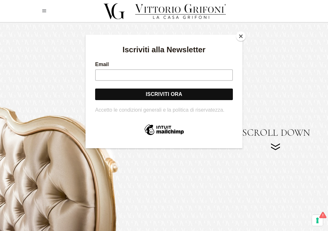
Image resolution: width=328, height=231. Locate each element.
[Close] (241, 36)
